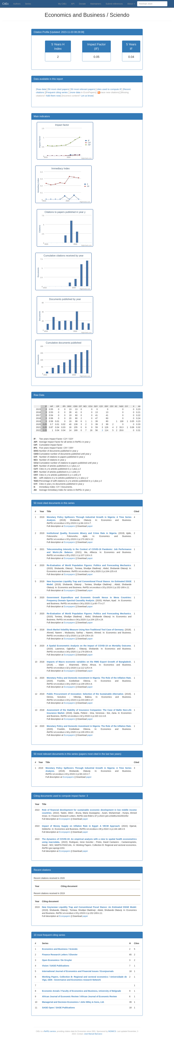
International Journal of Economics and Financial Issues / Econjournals (77, 971)
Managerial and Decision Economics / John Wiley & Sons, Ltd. (73, 1002)
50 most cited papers (58, 89)
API (73, 4)
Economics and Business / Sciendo (60, 949)
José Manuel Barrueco (93, 1034)
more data (75, 92)
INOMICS (112, 1031)
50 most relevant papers (83, 89)
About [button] (131, 4)
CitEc (5, 3)
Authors (16, 4)
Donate (82, 4)
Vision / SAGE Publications (55, 965)
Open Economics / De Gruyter (57, 960)
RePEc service (50, 1031)
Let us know (87, 95)
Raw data (41, 89)
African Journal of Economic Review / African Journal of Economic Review (79, 996)
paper (90, 526)
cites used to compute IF (109, 89)
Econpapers (69, 526)
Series (28, 4)
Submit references (114, 4)
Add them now (53, 95)
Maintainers (95, 4)
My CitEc (62, 4)
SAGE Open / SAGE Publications (58, 1007)
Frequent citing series (57, 92)
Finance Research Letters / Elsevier (60, 954)
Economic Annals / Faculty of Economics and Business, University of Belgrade (81, 991)
